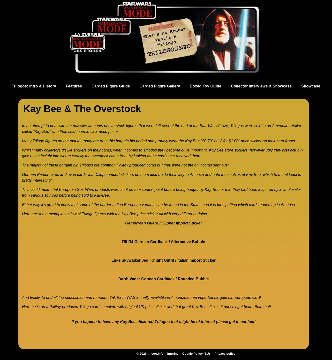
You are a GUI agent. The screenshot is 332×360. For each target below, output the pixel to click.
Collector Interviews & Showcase (261, 86)
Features (74, 86)
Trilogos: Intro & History (34, 86)
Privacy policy (220, 354)
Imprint (171, 354)
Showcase (310, 86)
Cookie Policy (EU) (193, 354)
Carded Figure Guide (111, 86)
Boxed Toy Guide (205, 86)
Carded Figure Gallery (160, 86)
